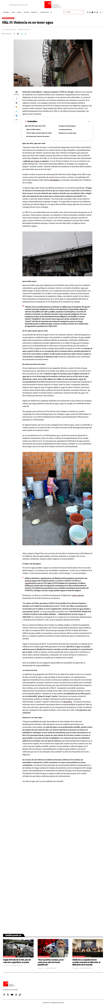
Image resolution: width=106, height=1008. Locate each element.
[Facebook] (88, 12)
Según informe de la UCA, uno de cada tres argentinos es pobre (17, 962)
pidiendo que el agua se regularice (37, 162)
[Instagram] (95, 12)
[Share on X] (19, 34)
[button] (51, 12)
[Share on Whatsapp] (23, 34)
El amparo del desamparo (67, 127)
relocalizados (54, 181)
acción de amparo (31, 582)
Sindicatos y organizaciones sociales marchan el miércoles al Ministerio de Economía (86, 963)
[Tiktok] (97, 12)
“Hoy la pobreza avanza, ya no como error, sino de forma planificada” (51, 963)
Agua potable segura (33, 130)
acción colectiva (78, 597)
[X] (90, 12)
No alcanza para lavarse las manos (38, 138)
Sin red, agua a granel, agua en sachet (39, 134)
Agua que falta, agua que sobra (35, 127)
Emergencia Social (9, 18)
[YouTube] (92, 12)
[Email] (16, 109)
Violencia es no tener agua (68, 134)
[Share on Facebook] (15, 34)
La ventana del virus (65, 130)
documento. (68, 703)
